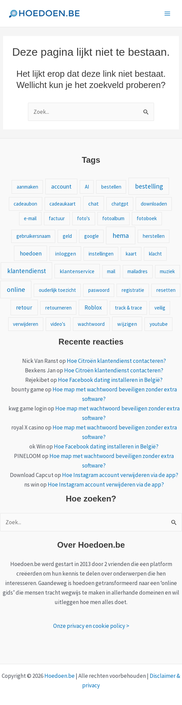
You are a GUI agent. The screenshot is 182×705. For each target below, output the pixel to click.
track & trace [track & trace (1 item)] (128, 307)
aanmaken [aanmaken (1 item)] (27, 186)
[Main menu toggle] (168, 13)
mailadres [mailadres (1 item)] (137, 271)
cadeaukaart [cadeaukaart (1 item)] (62, 203)
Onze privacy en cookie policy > (91, 626)
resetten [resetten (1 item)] (166, 290)
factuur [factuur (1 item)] (57, 218)
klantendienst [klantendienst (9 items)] (26, 271)
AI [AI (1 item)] (87, 186)
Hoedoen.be (59, 676)
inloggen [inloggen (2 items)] (65, 253)
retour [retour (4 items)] (24, 307)
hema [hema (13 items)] (120, 235)
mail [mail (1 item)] (111, 271)
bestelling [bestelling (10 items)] (149, 186)
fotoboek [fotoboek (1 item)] (147, 218)
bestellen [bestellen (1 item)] (111, 186)
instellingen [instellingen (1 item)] (101, 253)
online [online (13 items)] (16, 289)
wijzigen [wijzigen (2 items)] (127, 323)
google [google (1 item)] (91, 236)
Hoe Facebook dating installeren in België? (110, 380)
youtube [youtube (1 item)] (159, 324)
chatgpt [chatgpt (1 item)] (119, 203)
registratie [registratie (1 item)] (133, 290)
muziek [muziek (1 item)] (167, 271)
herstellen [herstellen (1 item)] (154, 236)
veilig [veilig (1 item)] (159, 307)
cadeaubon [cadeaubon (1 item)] (25, 203)
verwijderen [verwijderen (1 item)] (25, 324)
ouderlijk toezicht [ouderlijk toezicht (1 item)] (57, 290)
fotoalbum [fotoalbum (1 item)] (113, 218)
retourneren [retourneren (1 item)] (58, 307)
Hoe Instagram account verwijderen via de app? (120, 475)
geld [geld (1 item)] (67, 236)
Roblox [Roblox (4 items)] (93, 307)
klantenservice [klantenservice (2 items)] (77, 271)
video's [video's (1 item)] (57, 324)
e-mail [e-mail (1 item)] (30, 218)
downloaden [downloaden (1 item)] (154, 203)
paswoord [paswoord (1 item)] (98, 290)
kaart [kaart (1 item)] (131, 253)
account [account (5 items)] (61, 186)
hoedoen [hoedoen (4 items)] (31, 253)
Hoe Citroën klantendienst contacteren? (116, 361)
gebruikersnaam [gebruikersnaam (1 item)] (33, 236)
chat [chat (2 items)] (93, 203)
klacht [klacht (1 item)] (155, 253)
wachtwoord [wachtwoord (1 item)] (91, 324)
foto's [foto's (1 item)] (83, 218)
